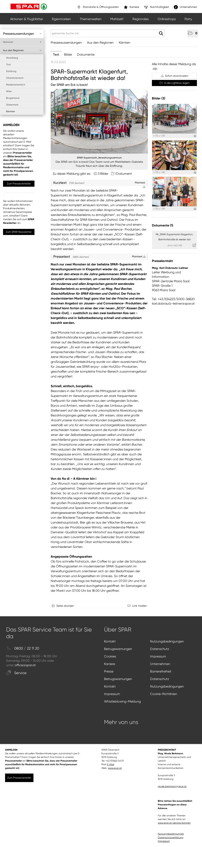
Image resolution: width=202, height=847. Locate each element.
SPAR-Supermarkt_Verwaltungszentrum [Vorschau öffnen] (99, 157)
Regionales (140, 19)
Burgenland (12, 98)
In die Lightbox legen (174, 82)
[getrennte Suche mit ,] (107, 33)
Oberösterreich (15, 78)
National (22, 42)
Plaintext (138, 256)
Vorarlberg (12, 57)
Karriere (109, 664)
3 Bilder (103, 174)
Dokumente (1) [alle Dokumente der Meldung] (162, 225)
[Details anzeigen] (195, 136)
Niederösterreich (15, 84)
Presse (108, 671)
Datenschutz (159, 649)
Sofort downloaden (174, 75)
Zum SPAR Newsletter (19, 231)
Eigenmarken (61, 19)
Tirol (8, 64)
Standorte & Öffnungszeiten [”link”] (98, 7)
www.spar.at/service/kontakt (174, 822)
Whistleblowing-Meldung (122, 701)
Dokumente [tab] (86, 54)
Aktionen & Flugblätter (26, 19)
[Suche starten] (160, 33)
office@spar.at (25, 665)
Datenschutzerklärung (170, 837)
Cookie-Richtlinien (163, 694)
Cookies (110, 656)
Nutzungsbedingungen (167, 641)
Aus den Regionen (22, 50)
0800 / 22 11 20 (22, 648)
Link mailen (139, 605)
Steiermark (12, 104)
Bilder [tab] (68, 54)
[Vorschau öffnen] (99, 121)
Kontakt (110, 641)
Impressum (158, 656)
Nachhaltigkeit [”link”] (156, 7)
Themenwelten (90, 19)
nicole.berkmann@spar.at (172, 786)
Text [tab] (56, 54)
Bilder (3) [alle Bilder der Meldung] (158, 98)
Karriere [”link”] (131, 7)
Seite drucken (65, 605)
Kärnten (10, 111)
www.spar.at (115, 768)
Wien (9, 91)
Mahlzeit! (117, 19)
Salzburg (11, 71)
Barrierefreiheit (160, 671)
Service (16, 673)
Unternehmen (160, 664)
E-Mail (110, 764)
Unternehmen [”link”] (185, 7)
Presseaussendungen (22, 34)
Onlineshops (167, 19)
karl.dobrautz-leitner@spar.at (173, 303)
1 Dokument (123, 174)
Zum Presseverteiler (19, 183)
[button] (192, 33)
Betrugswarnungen (118, 649)
